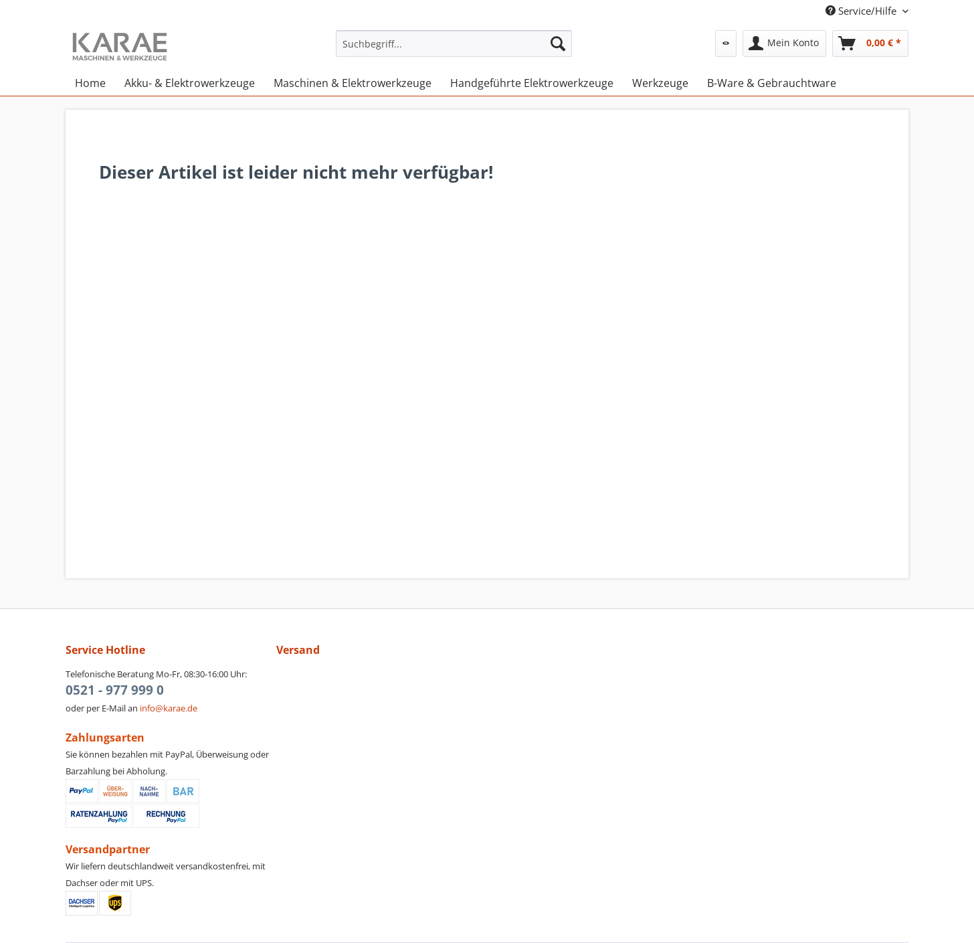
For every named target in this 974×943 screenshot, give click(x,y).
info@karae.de (168, 708)
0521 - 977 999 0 (115, 690)
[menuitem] (454, 50)
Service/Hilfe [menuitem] (862, 10)
